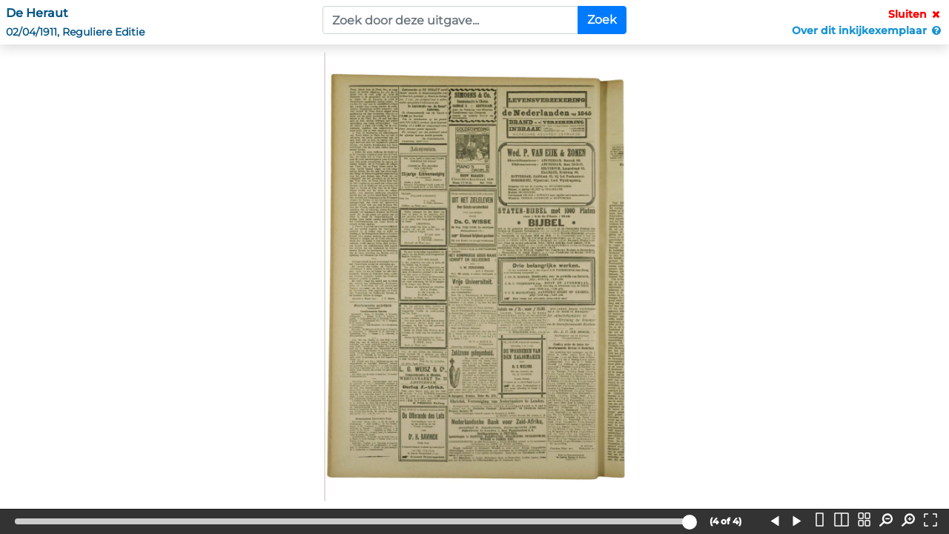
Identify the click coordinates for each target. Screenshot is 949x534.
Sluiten (915, 14)
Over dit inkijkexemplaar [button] (867, 30)
